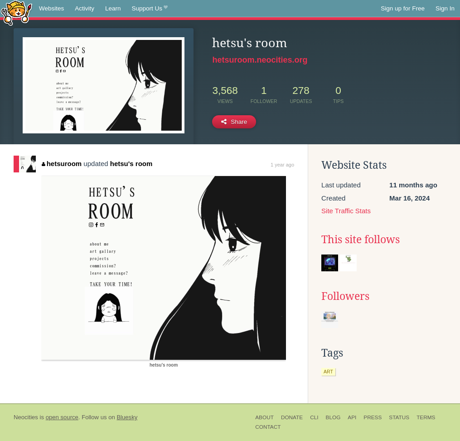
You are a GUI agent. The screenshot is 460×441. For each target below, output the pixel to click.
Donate (292, 417)
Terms (425, 417)
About (264, 417)
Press (372, 417)
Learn (113, 8)
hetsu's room (131, 163)
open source (62, 417)
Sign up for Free (403, 8)
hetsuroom (62, 163)
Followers (345, 296)
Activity (84, 8)
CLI (314, 417)
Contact (268, 427)
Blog (333, 417)
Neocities (26, 417)
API (352, 417)
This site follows (360, 239)
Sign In (445, 8)
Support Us (150, 8)
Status (399, 417)
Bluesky (126, 417)
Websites (51, 8)
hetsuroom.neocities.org (259, 59)
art (328, 371)
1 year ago (282, 164)
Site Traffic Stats (346, 211)
